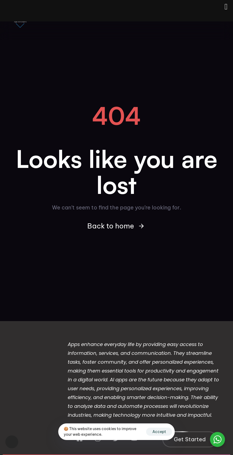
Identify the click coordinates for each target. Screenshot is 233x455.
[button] (11, 441)
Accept (159, 431)
